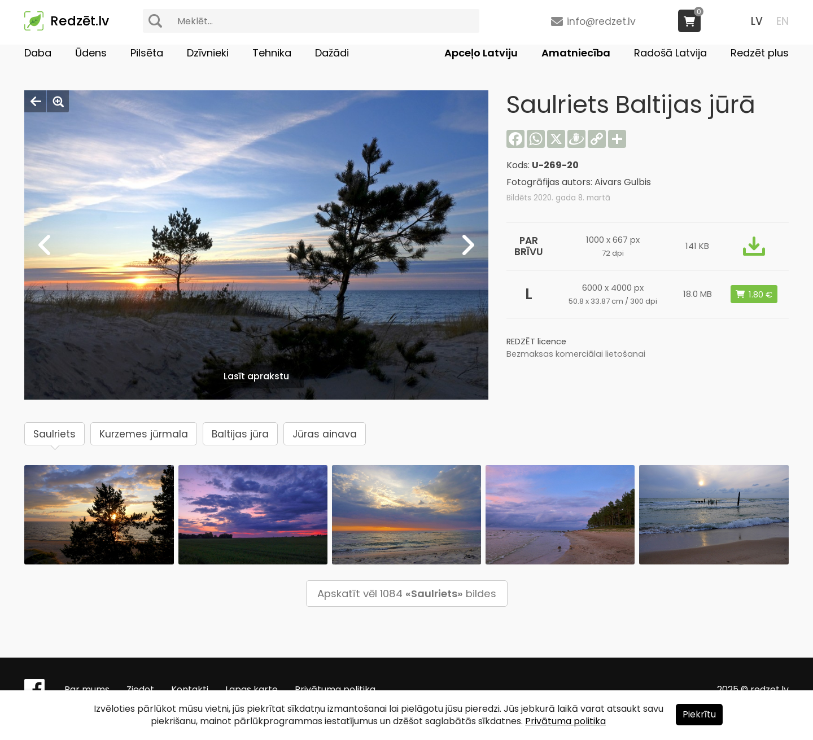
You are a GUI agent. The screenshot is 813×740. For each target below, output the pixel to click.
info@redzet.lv (601, 21)
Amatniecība (575, 53)
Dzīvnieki (208, 53)
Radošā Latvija (670, 53)
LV (757, 21)
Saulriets (54, 434)
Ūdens (91, 53)
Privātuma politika (335, 689)
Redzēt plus (760, 53)
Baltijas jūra (240, 434)
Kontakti (189, 689)
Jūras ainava (324, 434)
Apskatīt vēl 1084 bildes (406, 593)
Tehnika (271, 53)
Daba (37, 53)
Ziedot (140, 689)
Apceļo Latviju (481, 53)
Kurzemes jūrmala (143, 434)
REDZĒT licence (536, 341)
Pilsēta (146, 53)
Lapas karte (251, 689)
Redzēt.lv (79, 21)
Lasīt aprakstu (256, 376)
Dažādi (332, 53)
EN (782, 21)
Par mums (87, 689)
